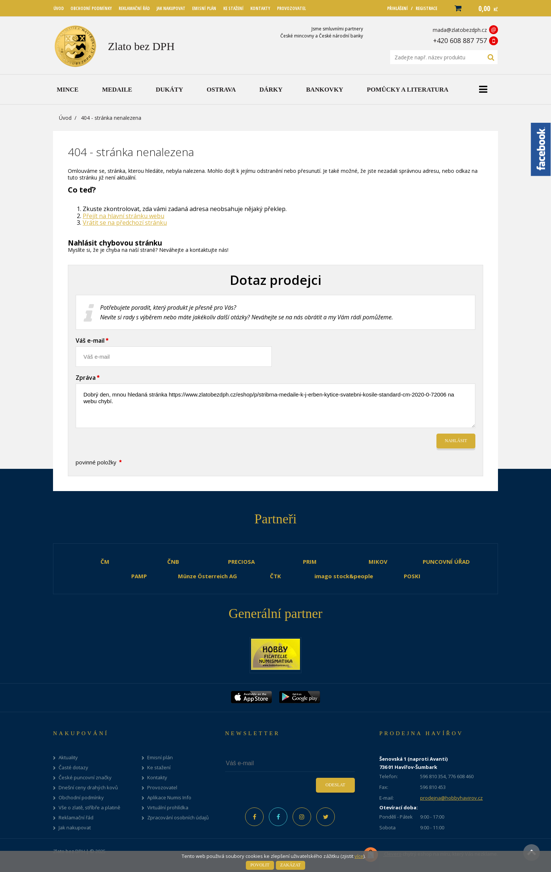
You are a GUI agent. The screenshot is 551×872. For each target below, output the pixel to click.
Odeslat (335, 784)
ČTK (275, 576)
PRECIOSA (241, 561)
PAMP (139, 576)
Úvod (65, 117)
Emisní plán (160, 757)
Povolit (259, 865)
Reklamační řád (76, 817)
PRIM (310, 561)
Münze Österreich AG (207, 576)
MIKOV (378, 561)
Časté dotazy (73, 767)
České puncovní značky (85, 777)
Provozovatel (162, 787)
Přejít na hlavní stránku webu (123, 216)
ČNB (173, 561)
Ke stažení (159, 767)
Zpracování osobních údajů (178, 817)
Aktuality (68, 757)
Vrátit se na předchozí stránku (125, 222)
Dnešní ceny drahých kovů (88, 787)
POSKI (412, 576)
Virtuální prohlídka (167, 807)
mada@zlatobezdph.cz (460, 29)
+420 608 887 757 (460, 40)
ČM (104, 561)
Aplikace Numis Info (169, 797)
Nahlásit (456, 440)
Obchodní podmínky (81, 797)
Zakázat (290, 865)
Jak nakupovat (75, 827)
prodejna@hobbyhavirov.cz (451, 797)
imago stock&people (343, 576)
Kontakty (157, 777)
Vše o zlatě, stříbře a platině (89, 807)
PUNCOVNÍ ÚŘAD (446, 561)
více (358, 856)
